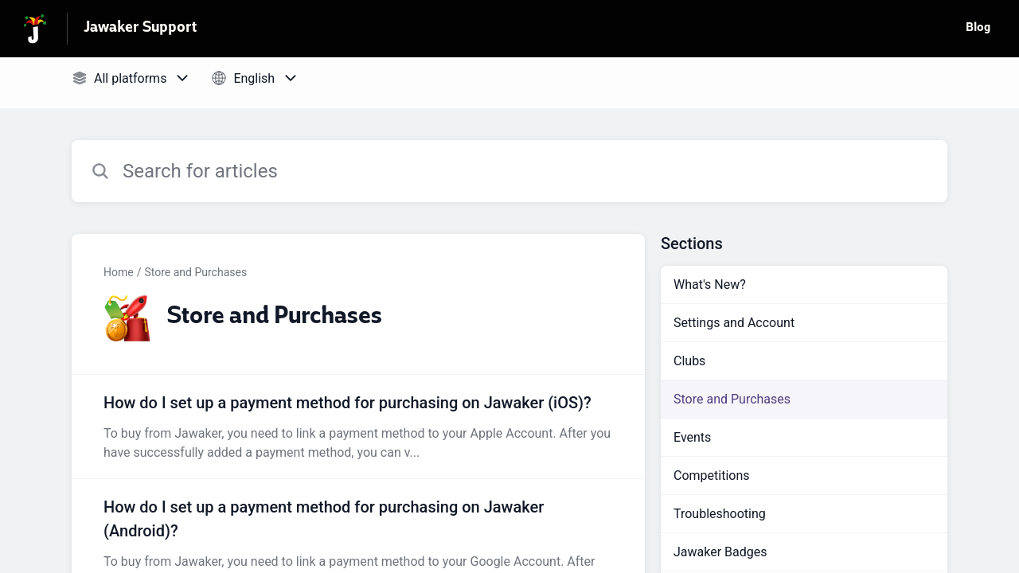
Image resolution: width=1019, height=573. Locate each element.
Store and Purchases (195, 272)
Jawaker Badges (720, 551)
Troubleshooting (719, 513)
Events (692, 437)
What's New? (709, 284)
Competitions (711, 475)
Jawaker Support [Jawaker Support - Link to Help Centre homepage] (140, 29)
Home (118, 272)
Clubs (689, 360)
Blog (978, 28)
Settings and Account (734, 322)
